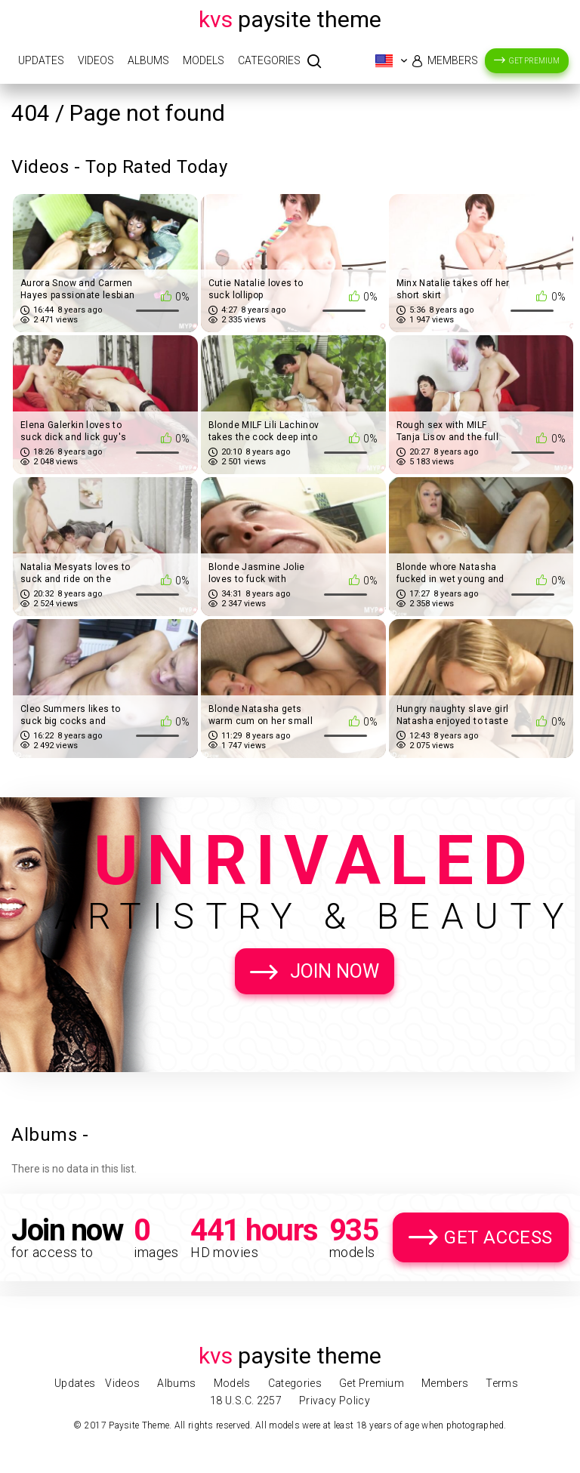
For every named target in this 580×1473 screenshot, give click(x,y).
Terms (502, 1383)
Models (203, 60)
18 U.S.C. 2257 (246, 1400)
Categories (269, 60)
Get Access (498, 1237)
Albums (148, 60)
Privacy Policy (334, 1400)
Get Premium (534, 61)
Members (452, 60)
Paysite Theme (290, 19)
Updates (41, 60)
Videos (96, 60)
